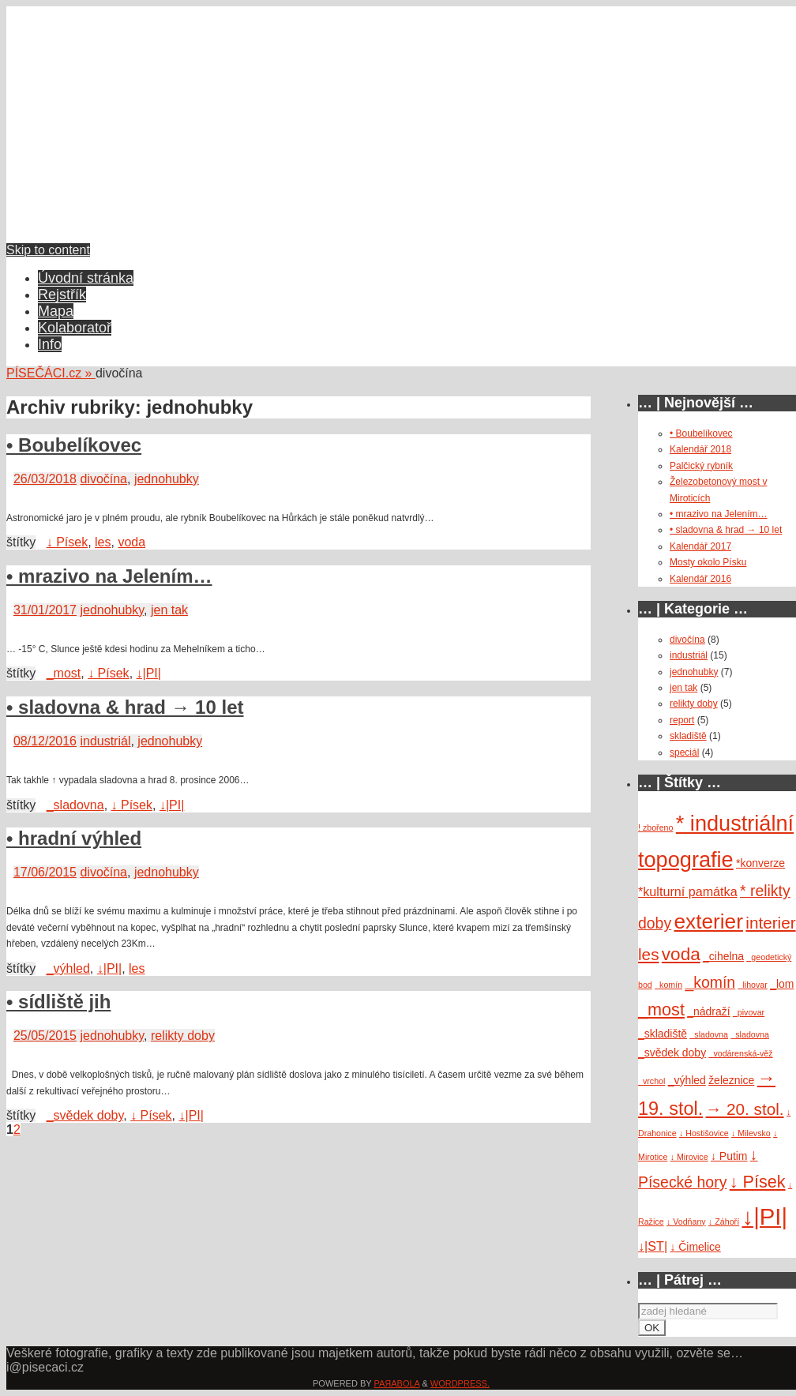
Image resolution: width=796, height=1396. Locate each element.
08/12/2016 (45, 741)
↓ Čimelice (695, 1246)
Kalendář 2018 (700, 449)
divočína (103, 479)
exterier (708, 921)
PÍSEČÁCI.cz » (51, 373)
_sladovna (75, 805)
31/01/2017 (45, 610)
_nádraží (708, 1011)
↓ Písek (67, 542)
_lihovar (753, 984)
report (682, 720)
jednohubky (166, 479)
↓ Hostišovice (704, 1133)
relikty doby (183, 1035)
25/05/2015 (45, 1035)
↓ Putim (729, 1156)
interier (770, 923)
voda (131, 542)
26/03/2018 (45, 479)
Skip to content (48, 250)
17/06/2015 (45, 872)
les (103, 542)
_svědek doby (85, 1115)
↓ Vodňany (686, 1221)
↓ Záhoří (723, 1221)
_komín (668, 984)
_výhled (68, 968)
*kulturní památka (688, 891)
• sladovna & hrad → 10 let (125, 707)
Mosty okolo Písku (708, 562)
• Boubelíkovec (73, 445)
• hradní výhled (73, 838)
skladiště (688, 735)
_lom (782, 984)
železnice (731, 1080)
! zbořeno (655, 827)
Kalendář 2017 (700, 546)
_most (64, 673)
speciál (684, 752)
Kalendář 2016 (700, 578)
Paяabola (396, 1383)
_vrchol (651, 1081)
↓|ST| (652, 1246)
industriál (105, 741)
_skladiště (662, 1033)
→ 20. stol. (745, 1109)
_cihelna (723, 956)
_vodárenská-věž (740, 1053)
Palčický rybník (701, 465)
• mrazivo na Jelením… (109, 576)
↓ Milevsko (751, 1133)
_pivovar (748, 1012)
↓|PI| (149, 673)
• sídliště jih (58, 1001)
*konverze (760, 863)
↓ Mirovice (689, 1156)
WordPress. (460, 1383)
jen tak (169, 610)
